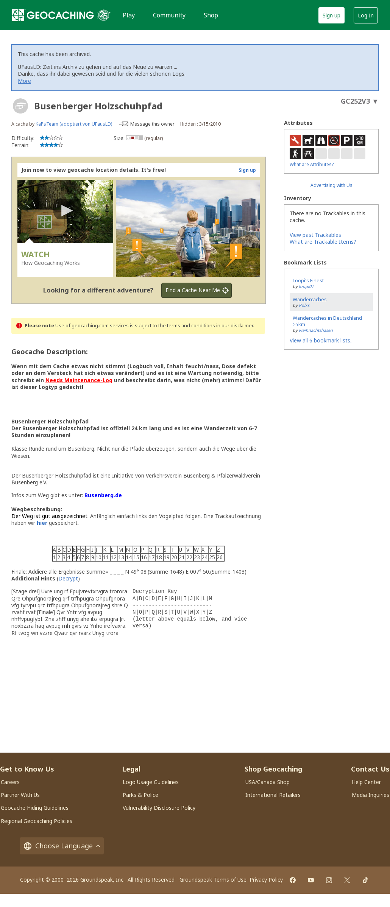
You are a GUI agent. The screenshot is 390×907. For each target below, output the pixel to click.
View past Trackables (315, 234)
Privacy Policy (266, 879)
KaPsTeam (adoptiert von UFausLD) (74, 124)
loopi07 (306, 286)
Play (129, 15)
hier (42, 522)
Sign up (331, 15)
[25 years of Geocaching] (104, 15)
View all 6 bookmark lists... (322, 340)
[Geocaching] (53, 15)
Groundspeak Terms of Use (212, 879)
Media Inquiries (370, 794)
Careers (10, 782)
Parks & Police (140, 794)
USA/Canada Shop (267, 782)
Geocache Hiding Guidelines (35, 807)
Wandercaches (310, 299)
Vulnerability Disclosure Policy (159, 807)
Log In (366, 15)
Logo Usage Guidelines (151, 782)
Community (169, 15)
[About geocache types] (20, 106)
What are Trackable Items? (323, 241)
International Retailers (273, 794)
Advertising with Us (331, 185)
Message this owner (152, 124)
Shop (211, 15)
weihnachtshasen (316, 330)
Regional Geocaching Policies (36, 821)
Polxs (304, 305)
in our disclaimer (234, 325)
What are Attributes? (312, 164)
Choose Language (61, 846)
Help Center (366, 782)
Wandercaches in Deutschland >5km (327, 321)
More (24, 80)
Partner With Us (20, 794)
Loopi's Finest (308, 280)
